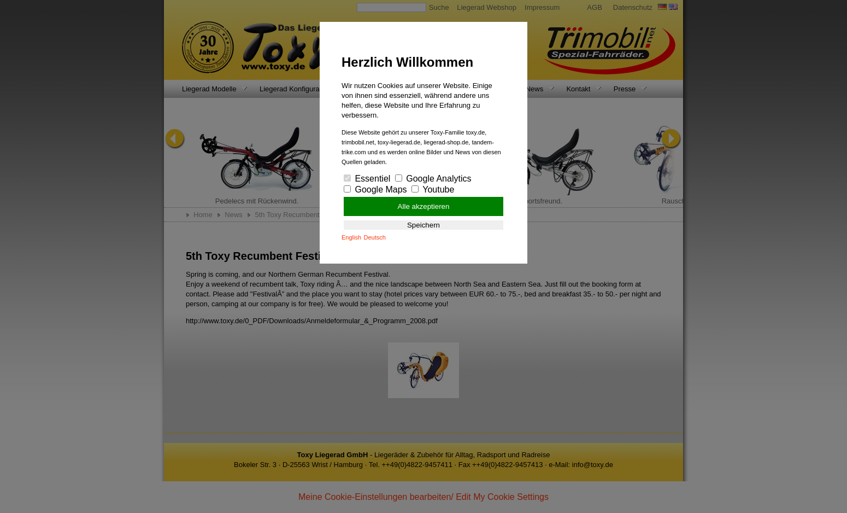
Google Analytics (433, 178)
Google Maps (375, 189)
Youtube (432, 189)
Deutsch (375, 237)
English (351, 237)
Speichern (423, 225)
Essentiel (367, 178)
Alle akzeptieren (424, 206)
